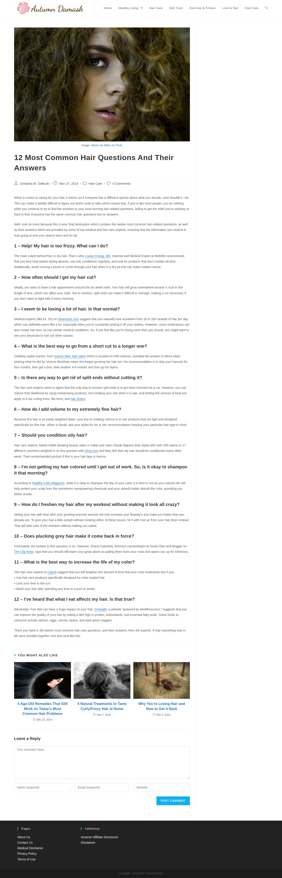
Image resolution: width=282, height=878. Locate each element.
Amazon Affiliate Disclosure (99, 837)
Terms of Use (26, 859)
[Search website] (266, 8)
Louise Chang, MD (97, 256)
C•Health (100, 609)
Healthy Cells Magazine (48, 483)
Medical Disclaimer (30, 848)
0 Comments (122, 183)
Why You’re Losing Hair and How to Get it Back (161, 706)
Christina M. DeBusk (34, 183)
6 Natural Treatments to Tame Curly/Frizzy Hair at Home (102, 706)
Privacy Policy (27, 853)
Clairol (52, 572)
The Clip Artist (23, 551)
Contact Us (25, 842)
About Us (23, 837)
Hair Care (95, 183)
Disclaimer (88, 842)
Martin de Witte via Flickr (106, 145)
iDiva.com (91, 451)
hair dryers (78, 399)
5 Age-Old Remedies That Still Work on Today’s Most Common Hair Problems (42, 709)
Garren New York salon (70, 356)
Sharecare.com (68, 319)
